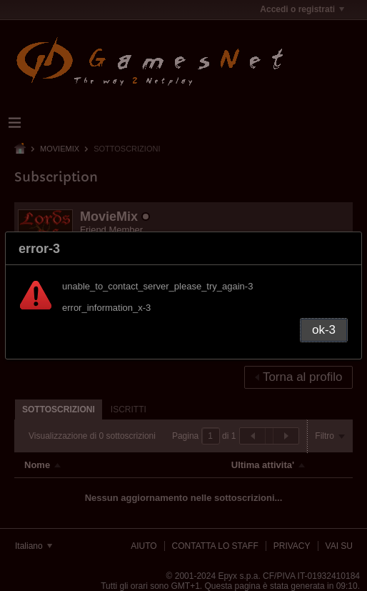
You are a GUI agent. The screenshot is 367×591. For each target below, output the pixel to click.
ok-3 (324, 330)
